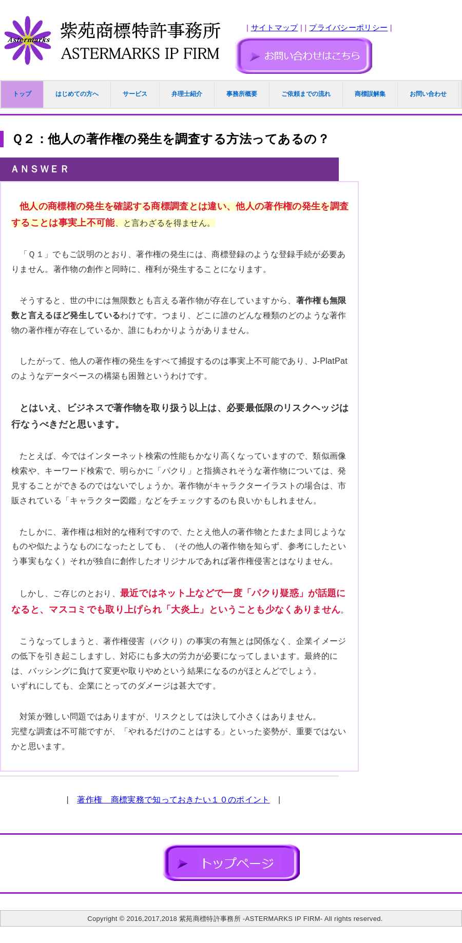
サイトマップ (274, 27)
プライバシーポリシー (348, 27)
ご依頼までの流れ (306, 93)
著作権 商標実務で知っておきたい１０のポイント (173, 799)
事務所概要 (241, 93)
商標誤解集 (370, 93)
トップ (22, 93)
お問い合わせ (428, 93)
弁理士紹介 (186, 93)
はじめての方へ (77, 93)
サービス (135, 93)
